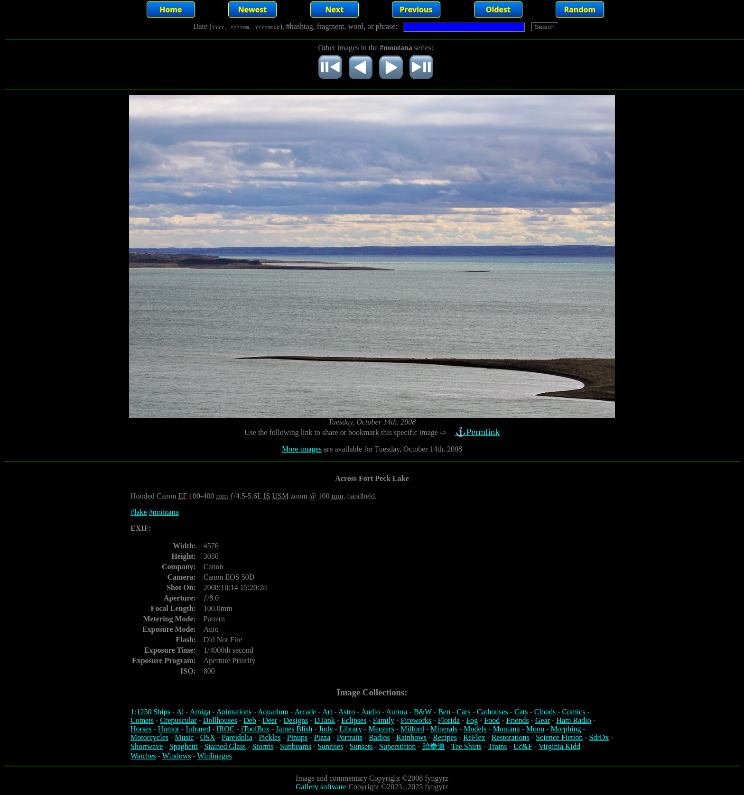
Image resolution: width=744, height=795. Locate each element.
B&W (423, 712)
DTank (324, 720)
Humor (168, 729)
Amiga (200, 712)
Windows (176, 756)
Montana (506, 729)
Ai (180, 712)
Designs (296, 720)
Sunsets (361, 746)
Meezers (381, 729)
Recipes (445, 737)
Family (383, 720)
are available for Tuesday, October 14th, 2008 (392, 449)
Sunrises (330, 746)
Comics (574, 712)
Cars (463, 712)
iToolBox (255, 729)
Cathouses (492, 712)
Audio (370, 712)
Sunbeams (295, 746)
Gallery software (321, 787)
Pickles (269, 737)
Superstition (397, 746)
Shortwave (146, 746)
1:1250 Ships (150, 712)
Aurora (396, 712)
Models (475, 729)
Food (492, 720)
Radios (379, 737)
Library (350, 729)
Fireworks (415, 720)
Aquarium (273, 712)
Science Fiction (559, 737)
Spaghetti (183, 746)
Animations (234, 712)
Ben (444, 712)
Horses (140, 729)
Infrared (198, 729)
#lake (138, 512)
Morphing (565, 729)
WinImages (214, 756)
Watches (143, 756)
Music (184, 737)
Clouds (545, 712)
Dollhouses (220, 720)
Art (327, 712)
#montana (164, 512)
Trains (497, 746)
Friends (517, 720)
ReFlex (474, 737)
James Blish (294, 729)
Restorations (511, 737)
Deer (269, 720)
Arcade (305, 712)
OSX (207, 737)
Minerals (443, 729)
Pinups (297, 737)
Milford (412, 729)
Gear (542, 720)
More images (302, 449)
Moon (535, 729)
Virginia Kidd (559, 746)
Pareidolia (237, 737)
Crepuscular (178, 720)
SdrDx (599, 737)
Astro (346, 712)
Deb (249, 720)
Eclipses (353, 720)
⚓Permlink (478, 432)
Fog (472, 720)
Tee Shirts (466, 746)
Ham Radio (573, 720)
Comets (142, 720)
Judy (326, 729)
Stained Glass (225, 746)
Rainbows (411, 737)
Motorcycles (149, 737)
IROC (225, 729)
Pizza (322, 737)
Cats (521, 712)
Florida (449, 720)
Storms (262, 746)
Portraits (350, 737)
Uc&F (522, 746)
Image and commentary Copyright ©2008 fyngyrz (372, 778)
